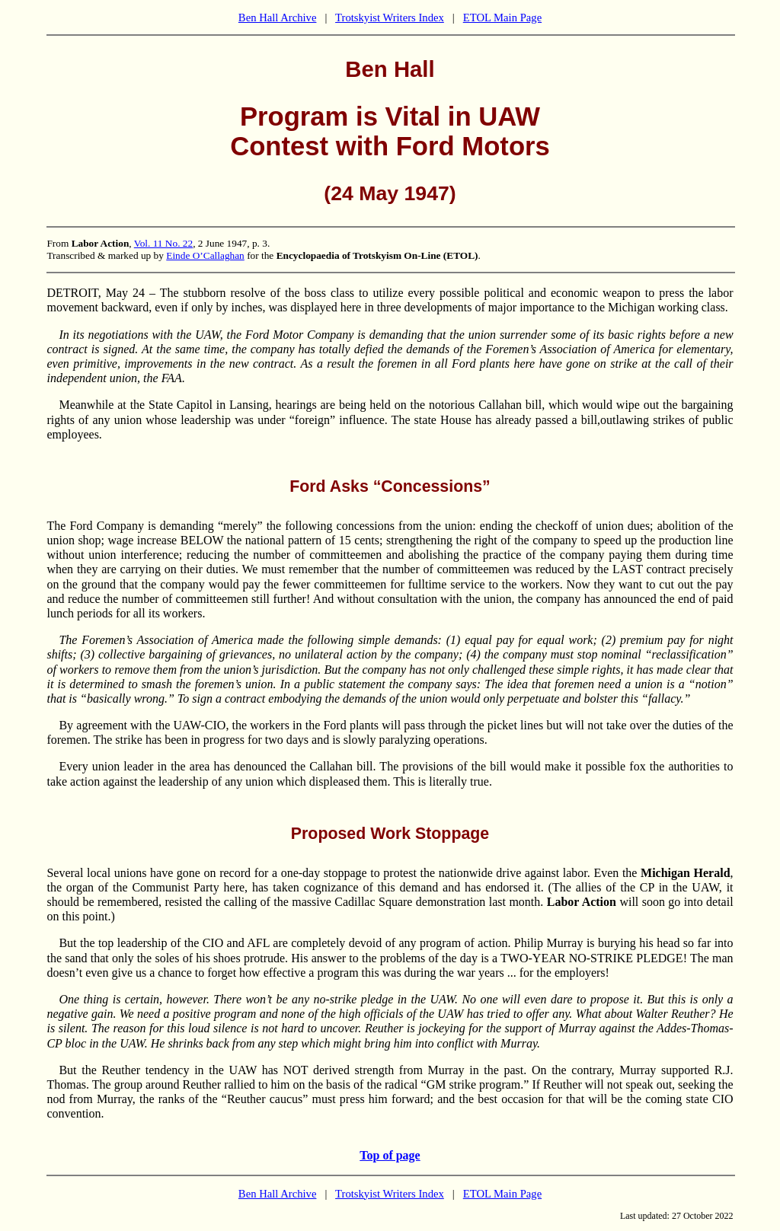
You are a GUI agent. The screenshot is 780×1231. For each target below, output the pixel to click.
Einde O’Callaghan (205, 255)
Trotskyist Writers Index (389, 17)
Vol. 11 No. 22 (163, 243)
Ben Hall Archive (277, 17)
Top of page (390, 1155)
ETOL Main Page (502, 17)
